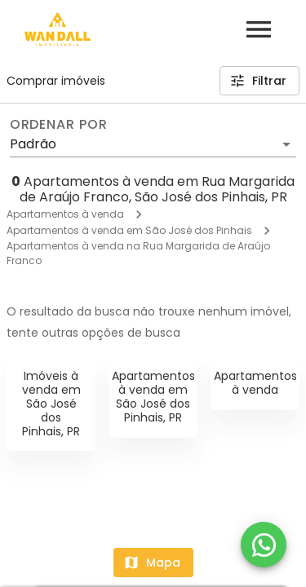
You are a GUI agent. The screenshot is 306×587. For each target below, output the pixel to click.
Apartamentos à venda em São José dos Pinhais (129, 230)
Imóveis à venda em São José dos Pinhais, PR (51, 403)
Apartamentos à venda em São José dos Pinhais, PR (153, 396)
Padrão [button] (33, 144)
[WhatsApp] (263, 544)
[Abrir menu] (259, 29)
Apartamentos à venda (65, 214)
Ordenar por (59, 124)
